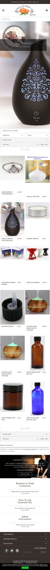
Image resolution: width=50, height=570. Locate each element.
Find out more (25, 474)
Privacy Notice (17, 563)
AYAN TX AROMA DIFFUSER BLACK (7, 239)
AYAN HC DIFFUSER (33, 196)
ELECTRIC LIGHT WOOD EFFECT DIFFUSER (7, 374)
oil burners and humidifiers (30, 449)
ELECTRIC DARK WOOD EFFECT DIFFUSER (32, 328)
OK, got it (25, 567)
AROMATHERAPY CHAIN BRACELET (7, 193)
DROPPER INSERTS (8, 326)
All (46, 144)
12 (42, 144)
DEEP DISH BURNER (33, 282)
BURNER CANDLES (33, 238)
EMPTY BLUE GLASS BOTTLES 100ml (33, 419)
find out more (25, 493)
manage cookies (44, 565)
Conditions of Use (31, 563)
